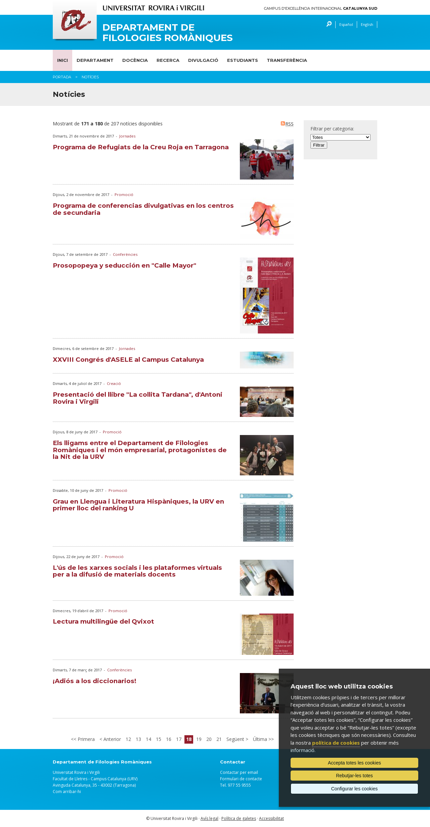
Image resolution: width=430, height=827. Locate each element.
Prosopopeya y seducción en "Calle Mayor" (124, 265)
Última (260, 739)
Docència (135, 60)
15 (158, 739)
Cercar (327, 24)
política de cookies (336, 742)
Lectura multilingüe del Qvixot (103, 621)
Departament (95, 60)
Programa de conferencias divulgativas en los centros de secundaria (143, 209)
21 (219, 739)
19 (199, 739)
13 (138, 739)
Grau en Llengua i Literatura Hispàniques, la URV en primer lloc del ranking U (138, 505)
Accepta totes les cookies (354, 762)
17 (178, 739)
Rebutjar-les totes (354, 775)
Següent (236, 739)
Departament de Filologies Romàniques (167, 32)
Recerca (168, 60)
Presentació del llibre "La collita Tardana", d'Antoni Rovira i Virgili (137, 398)
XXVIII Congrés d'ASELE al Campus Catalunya (128, 359)
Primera (85, 739)
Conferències (125, 254)
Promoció (124, 194)
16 (168, 739)
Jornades (127, 136)
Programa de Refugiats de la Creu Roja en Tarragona (141, 147)
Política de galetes (238, 818)
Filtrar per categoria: (332, 128)
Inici (62, 60)
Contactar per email (239, 772)
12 (128, 739)
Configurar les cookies (354, 788)
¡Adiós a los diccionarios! (94, 681)
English (367, 24)
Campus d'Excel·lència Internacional (320, 8)
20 (209, 739)
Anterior (111, 739)
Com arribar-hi (67, 791)
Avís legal (209, 818)
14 (148, 739)
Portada (62, 77)
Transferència (287, 60)
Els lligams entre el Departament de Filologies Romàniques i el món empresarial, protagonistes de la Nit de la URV (140, 450)
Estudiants (242, 60)
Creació (114, 383)
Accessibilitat (271, 818)
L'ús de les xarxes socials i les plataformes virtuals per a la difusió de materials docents (137, 571)
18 (188, 739)
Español (346, 24)
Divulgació (203, 60)
